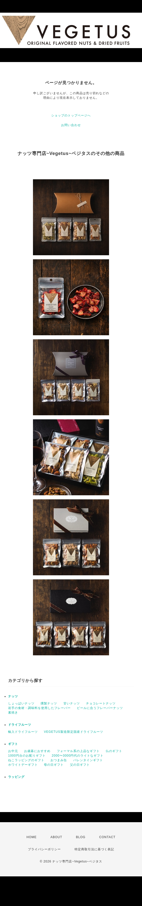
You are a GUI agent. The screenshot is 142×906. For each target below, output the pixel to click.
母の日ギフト (54, 764)
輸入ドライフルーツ (23, 732)
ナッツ (13, 696)
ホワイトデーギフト (23, 764)
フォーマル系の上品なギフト (78, 751)
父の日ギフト (80, 764)
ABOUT (56, 837)
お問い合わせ (71, 125)
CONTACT (107, 837)
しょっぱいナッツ (21, 703)
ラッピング (16, 777)
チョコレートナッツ (101, 703)
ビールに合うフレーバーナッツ (100, 708)
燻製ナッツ (49, 703)
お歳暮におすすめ (37, 751)
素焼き (13, 712)
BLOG (80, 837)
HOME (32, 837)
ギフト (13, 744)
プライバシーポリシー (44, 849)
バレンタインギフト (88, 760)
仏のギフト (114, 751)
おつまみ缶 (58, 760)
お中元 (13, 751)
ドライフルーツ (19, 724)
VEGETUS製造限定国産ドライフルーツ (73, 732)
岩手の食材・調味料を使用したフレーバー (39, 708)
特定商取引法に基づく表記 (94, 849)
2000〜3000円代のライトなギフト (77, 755)
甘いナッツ (71, 703)
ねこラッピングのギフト (26, 760)
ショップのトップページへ (71, 115)
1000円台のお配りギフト (27, 755)
